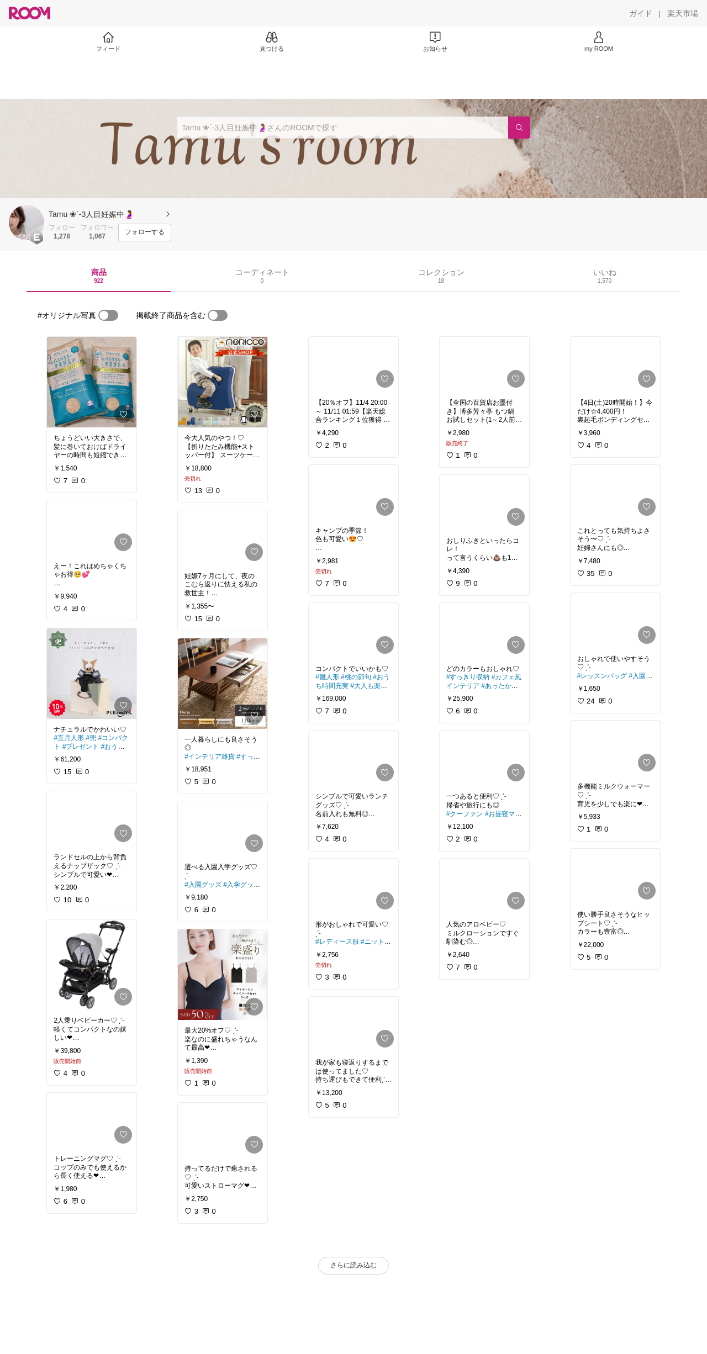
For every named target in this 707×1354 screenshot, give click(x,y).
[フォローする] (144, 232)
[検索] (519, 128)
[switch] (108, 315)
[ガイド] (640, 13)
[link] (91, 382)
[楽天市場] (682, 13)
